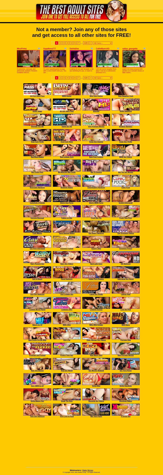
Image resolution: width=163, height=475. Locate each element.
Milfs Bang (126, 325)
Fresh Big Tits (96, 218)
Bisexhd (96, 111)
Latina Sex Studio (96, 294)
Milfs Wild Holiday (96, 325)
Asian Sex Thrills (125, 142)
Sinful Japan (37, 111)
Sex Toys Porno (126, 371)
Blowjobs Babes (67, 187)
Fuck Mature (37, 233)
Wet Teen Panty (96, 416)
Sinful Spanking (126, 111)
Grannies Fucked (66, 248)
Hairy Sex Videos (66, 264)
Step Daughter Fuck (125, 96)
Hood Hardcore (66, 279)
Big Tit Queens (96, 172)
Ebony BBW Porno (96, 203)
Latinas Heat (125, 294)
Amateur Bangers (125, 126)
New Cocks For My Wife (37, 340)
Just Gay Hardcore (37, 294)
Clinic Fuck (125, 187)
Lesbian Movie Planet (37, 310)
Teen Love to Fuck (67, 416)
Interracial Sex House (126, 279)
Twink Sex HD (67, 126)
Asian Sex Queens (96, 142)
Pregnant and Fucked (37, 355)
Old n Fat (66, 340)
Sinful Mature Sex (37, 401)
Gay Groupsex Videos (125, 233)
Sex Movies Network (96, 371)
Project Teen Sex (66, 355)
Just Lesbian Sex (66, 294)
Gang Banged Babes (67, 233)
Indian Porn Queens (96, 279)
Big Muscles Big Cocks (66, 172)
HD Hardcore (126, 264)
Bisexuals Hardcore (37, 187)
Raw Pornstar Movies (126, 355)
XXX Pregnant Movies (96, 126)
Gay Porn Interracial (37, 248)
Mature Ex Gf (37, 325)
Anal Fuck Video (67, 142)
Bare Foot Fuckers (96, 157)
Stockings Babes (125, 401)
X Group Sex (125, 416)
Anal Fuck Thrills (37, 142)
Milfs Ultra (67, 325)
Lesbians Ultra (66, 310)
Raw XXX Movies (37, 371)
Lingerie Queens (96, 310)
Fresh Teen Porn (125, 218)
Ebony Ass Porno (66, 203)
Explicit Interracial (125, 203)
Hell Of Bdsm (37, 279)
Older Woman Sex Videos (96, 340)
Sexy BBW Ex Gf (37, 386)
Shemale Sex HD (37, 126)
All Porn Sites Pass (37, 96)
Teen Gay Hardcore (37, 416)
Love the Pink (125, 310)
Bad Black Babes (37, 157)
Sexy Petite (67, 386)
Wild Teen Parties (96, 96)
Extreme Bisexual (37, 218)
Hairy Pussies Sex (37, 264)
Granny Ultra (96, 248)
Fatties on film (66, 218)
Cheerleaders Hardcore (96, 187)
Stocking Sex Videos (96, 401)
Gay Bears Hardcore (96, 233)
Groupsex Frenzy (125, 248)
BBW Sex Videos (125, 157)
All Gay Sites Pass (67, 111)
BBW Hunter (66, 96)
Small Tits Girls (67, 401)
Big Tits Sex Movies (125, 172)
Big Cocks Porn (37, 172)
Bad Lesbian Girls (67, 157)
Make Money (87, 470)
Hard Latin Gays (96, 264)
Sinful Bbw (96, 386)
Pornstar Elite (125, 340)
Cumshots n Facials (37, 203)
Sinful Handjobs (126, 386)
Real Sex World (67, 371)
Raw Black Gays (96, 355)
